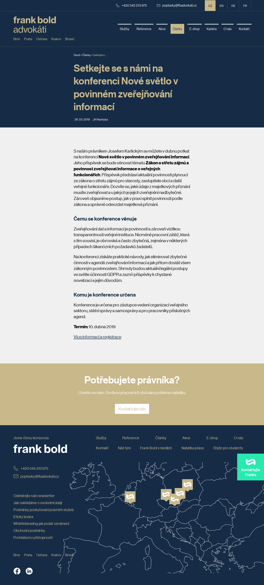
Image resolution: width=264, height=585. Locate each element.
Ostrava (41, 39)
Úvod (77, 55)
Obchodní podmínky (29, 530)
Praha (28, 39)
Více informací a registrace (97, 336)
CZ (210, 5)
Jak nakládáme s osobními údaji (37, 502)
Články (86, 55)
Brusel (69, 39)
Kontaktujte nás (132, 408)
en (222, 5)
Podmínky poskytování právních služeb (43, 509)
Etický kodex (23, 516)
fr (245, 5)
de (233, 5)
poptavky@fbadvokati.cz (177, 5)
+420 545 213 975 (131, 5)
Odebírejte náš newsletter (34, 495)
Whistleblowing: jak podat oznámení (41, 523)
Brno (16, 39)
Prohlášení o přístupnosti (32, 537)
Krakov (56, 39)
